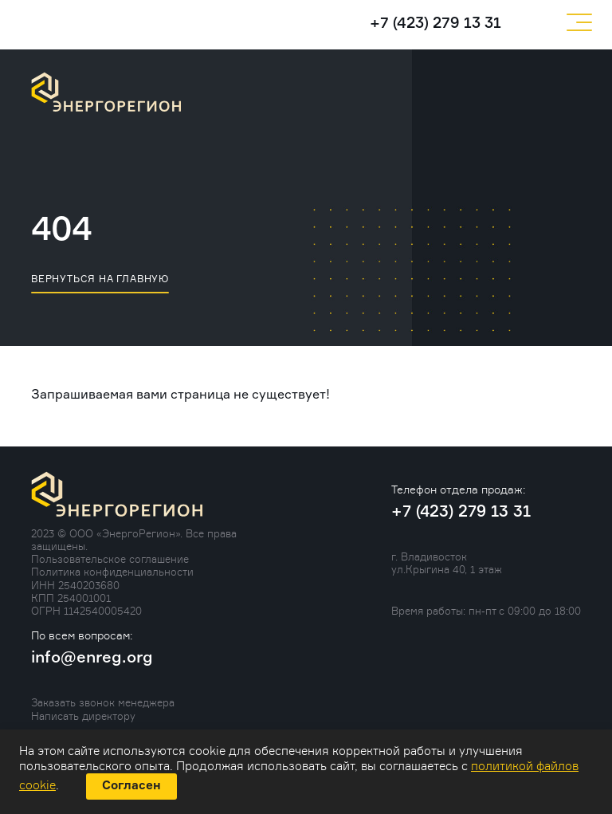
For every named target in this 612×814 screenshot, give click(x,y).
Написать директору (83, 716)
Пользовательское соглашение (110, 558)
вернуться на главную (100, 279)
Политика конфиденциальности (112, 571)
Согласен (131, 786)
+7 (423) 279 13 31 (435, 23)
